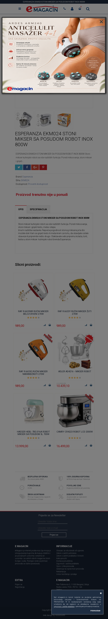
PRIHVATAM (95, 611)
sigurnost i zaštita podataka (64, 606)
